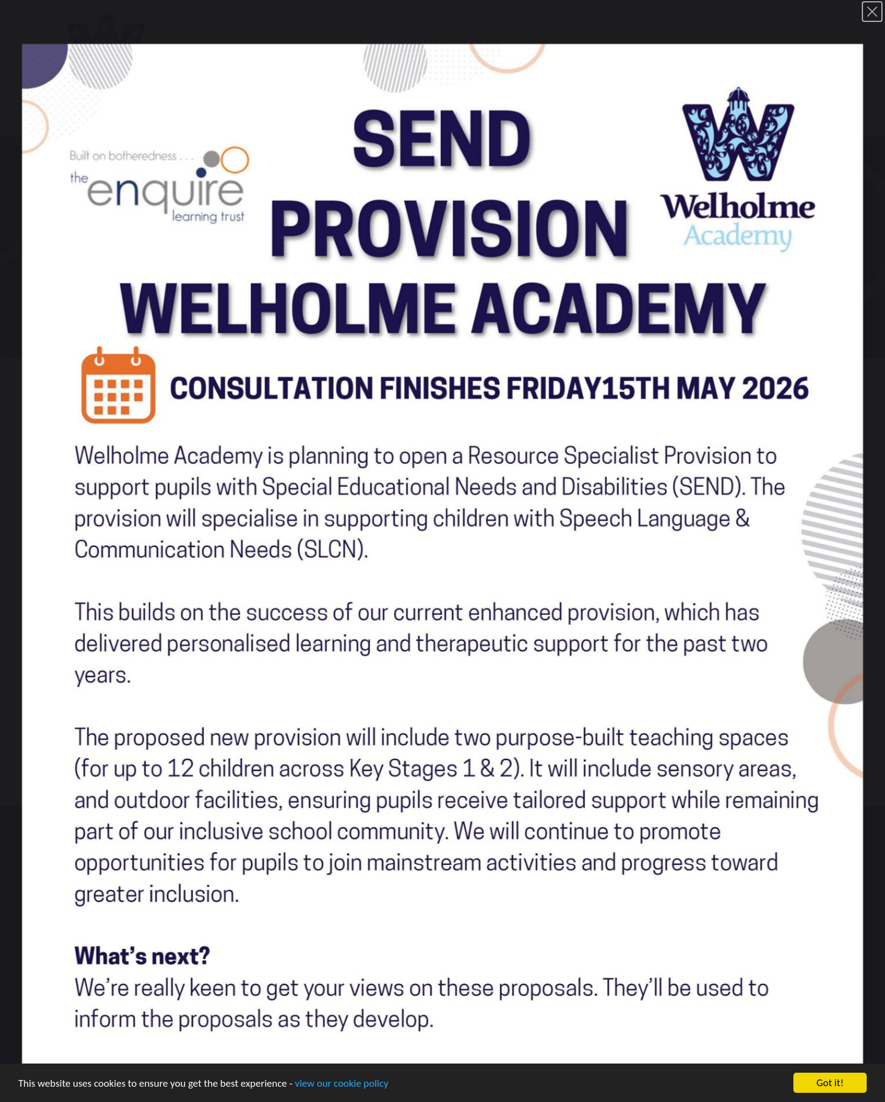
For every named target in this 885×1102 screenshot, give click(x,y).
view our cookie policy (341, 1084)
